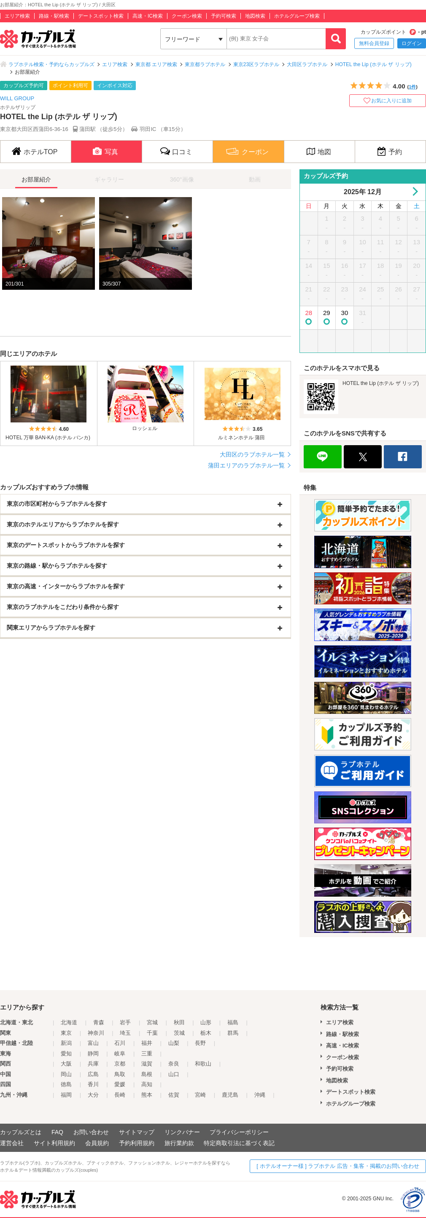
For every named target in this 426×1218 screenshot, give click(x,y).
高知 (146, 1084)
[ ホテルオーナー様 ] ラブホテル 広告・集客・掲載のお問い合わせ (337, 1166)
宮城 (152, 1022)
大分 (93, 1095)
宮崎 (200, 1095)
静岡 (93, 1053)
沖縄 (259, 1095)
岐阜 (119, 1053)
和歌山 (203, 1063)
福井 (146, 1043)
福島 (232, 1022)
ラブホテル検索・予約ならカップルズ (51, 64)
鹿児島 (230, 1095)
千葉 (152, 1033)
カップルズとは (20, 1132)
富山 (93, 1043)
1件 (412, 86)
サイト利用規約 (54, 1143)
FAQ (57, 1132)
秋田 (179, 1022)
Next (413, 191)
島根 (146, 1074)
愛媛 (119, 1084)
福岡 (66, 1095)
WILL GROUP (17, 98)
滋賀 (146, 1063)
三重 (146, 1053)
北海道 (69, 1022)
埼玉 (125, 1033)
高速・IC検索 (147, 16)
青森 (98, 1022)
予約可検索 (223, 16)
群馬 (232, 1033)
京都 (119, 1063)
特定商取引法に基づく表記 (239, 1143)
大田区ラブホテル (307, 64)
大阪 (66, 1063)
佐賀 (173, 1095)
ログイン (412, 43)
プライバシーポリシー (239, 1132)
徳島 (66, 1084)
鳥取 (119, 1074)
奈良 (173, 1063)
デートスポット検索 (101, 16)
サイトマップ (136, 1132)
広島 (93, 1074)
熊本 (146, 1095)
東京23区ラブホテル (256, 64)
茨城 (179, 1033)
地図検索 (255, 16)
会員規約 (97, 1143)
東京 (66, 1033)
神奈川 (96, 1033)
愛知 (66, 1053)
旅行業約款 (179, 1143)
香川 (93, 1084)
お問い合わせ (91, 1132)
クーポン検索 (187, 16)
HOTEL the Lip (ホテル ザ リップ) (373, 64)
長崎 (119, 1095)
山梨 (173, 1043)
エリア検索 (17, 16)
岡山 (66, 1074)
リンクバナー (182, 1132)
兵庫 (93, 1063)
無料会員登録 (374, 43)
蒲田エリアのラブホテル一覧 (246, 465)
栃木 (205, 1033)
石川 (119, 1043)
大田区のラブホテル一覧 (252, 454)
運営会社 (12, 1143)
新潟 (66, 1043)
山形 (205, 1022)
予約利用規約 (136, 1143)
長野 (200, 1043)
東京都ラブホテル (205, 64)
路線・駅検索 (54, 16)
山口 (173, 1074)
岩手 (125, 1022)
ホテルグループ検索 (297, 16)
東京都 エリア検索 (156, 64)
